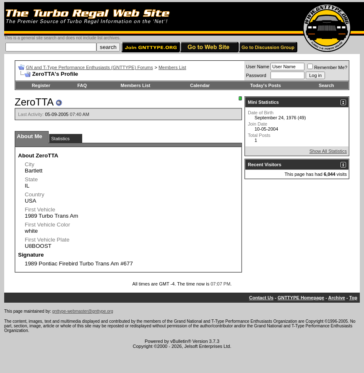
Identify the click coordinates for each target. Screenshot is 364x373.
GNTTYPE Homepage (301, 297)
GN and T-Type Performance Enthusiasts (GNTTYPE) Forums (89, 67)
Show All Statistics (328, 151)
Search (326, 85)
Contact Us (261, 297)
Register (41, 85)
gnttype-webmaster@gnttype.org (82, 311)
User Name (258, 66)
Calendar (200, 85)
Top (353, 297)
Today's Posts (265, 85)
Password (256, 75)
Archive (336, 297)
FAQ (82, 85)
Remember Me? (327, 67)
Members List (172, 67)
